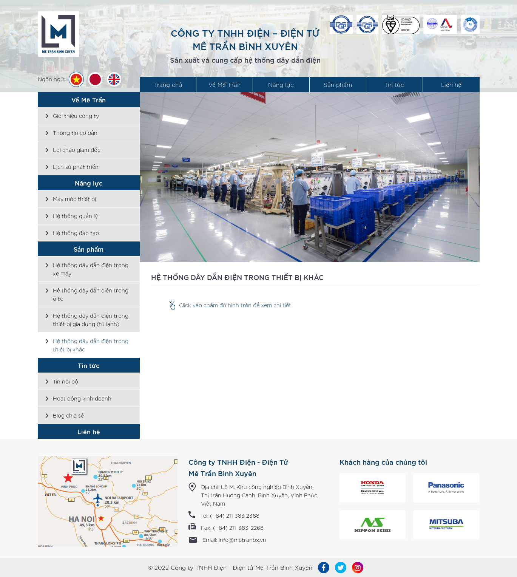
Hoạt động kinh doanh (82, 398)
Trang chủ (167, 84)
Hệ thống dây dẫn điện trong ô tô (90, 294)
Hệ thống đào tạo (76, 232)
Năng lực (281, 84)
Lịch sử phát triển (76, 166)
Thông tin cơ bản (75, 132)
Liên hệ (451, 84)
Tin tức (394, 84)
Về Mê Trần (224, 84)
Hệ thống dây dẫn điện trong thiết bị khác (90, 345)
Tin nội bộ (65, 381)
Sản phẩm (338, 84)
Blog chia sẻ (68, 415)
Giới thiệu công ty (76, 115)
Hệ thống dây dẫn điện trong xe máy (90, 269)
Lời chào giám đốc (76, 149)
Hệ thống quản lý (75, 215)
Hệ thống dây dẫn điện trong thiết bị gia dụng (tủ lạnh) (90, 319)
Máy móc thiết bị (74, 198)
